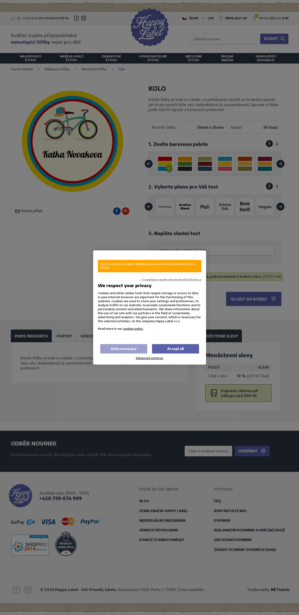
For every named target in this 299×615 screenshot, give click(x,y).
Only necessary (123, 349)
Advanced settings (149, 358)
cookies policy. (133, 328)
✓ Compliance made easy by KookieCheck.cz (170, 279)
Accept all (175, 349)
